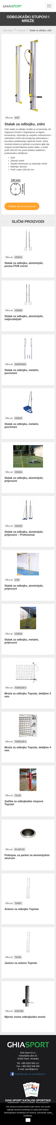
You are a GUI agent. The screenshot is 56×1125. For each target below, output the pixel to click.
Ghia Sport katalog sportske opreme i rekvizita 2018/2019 (28, 1102)
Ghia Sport (8, 30)
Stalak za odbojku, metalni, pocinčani (21, 372)
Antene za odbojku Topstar (21, 909)
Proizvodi (21, 30)
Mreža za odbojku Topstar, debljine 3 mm (27, 695)
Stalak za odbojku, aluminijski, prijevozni (23, 479)
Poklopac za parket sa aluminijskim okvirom (27, 857)
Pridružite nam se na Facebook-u (30, 1074)
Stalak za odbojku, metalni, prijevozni (21, 641)
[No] (52, 1114)
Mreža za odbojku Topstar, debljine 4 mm (27, 749)
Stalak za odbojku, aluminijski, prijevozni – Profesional (23, 533)
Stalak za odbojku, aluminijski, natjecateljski (23, 318)
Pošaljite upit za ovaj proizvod (22, 206)
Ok (28, 1120)
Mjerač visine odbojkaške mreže (24, 1016)
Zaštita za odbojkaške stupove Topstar (23, 803)
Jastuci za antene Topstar (20, 963)
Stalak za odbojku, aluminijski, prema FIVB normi (23, 265)
